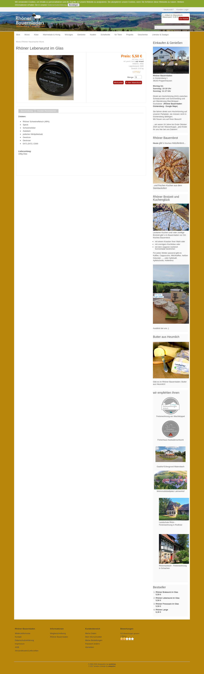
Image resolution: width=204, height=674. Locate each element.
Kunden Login (183, 9)
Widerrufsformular (22, 633)
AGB (17, 647)
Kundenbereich (92, 629)
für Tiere (118, 34)
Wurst (27, 34)
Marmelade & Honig (51, 34)
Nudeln (93, 34)
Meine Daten (90, 633)
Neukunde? (169, 9)
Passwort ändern (92, 644)
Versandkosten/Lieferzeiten (26, 651)
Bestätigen (73, 5)
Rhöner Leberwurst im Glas (167, 598)
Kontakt (18, 637)
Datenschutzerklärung (57, 5)
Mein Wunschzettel (93, 637)
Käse (36, 34)
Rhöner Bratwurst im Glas (167, 592)
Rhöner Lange (162, 610)
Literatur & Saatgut (160, 34)
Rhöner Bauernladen (59, 637)
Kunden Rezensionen (46, 111)
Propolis (129, 34)
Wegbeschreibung (58, 633)
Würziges (69, 34)
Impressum (19, 644)
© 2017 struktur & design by (102, 666)
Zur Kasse (183, 18)
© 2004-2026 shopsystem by (102, 664)
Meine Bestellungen (93, 640)
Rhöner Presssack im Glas (167, 604)
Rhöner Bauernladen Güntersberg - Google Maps (167, 105)
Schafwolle (105, 34)
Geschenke (143, 34)
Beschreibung (27, 111)
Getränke (81, 34)
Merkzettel (118, 82)
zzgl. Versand (139, 61)
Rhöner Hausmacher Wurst (33, 42)
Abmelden (89, 647)
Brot (18, 34)
